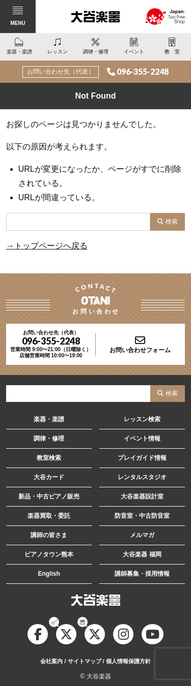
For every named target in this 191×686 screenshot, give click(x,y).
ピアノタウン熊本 (48, 554)
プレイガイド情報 (142, 457)
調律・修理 (49, 438)
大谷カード (49, 477)
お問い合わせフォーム (140, 350)
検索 (172, 221)
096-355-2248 (143, 71)
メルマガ (142, 535)
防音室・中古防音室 (142, 515)
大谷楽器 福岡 (142, 554)
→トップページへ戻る (47, 245)
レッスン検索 (142, 419)
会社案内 (51, 661)
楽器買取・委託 (49, 515)
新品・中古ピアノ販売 (48, 496)
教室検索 (49, 457)
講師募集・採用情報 (142, 573)
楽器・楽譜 (49, 419)
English (49, 573)
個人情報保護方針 (128, 661)
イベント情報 (142, 438)
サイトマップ (84, 661)
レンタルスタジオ (142, 477)
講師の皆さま (49, 535)
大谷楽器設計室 (142, 496)
